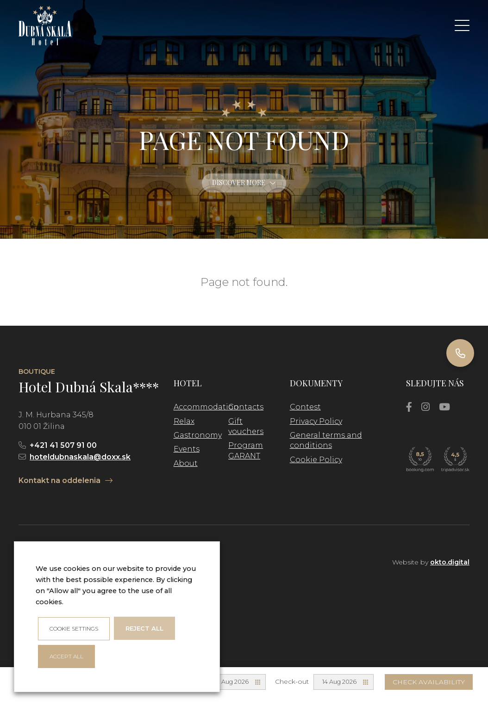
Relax (184, 421)
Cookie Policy (316, 459)
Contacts (245, 407)
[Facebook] (409, 407)
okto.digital (449, 562)
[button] (462, 25)
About (186, 463)
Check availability (429, 682)
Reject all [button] (144, 628)
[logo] (45, 25)
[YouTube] (444, 407)
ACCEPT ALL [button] (66, 656)
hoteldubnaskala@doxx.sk (80, 456)
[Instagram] (425, 407)
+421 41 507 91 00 (63, 445)
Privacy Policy (316, 421)
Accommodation (206, 407)
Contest (305, 407)
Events (187, 449)
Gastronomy (198, 435)
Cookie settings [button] (74, 628)
